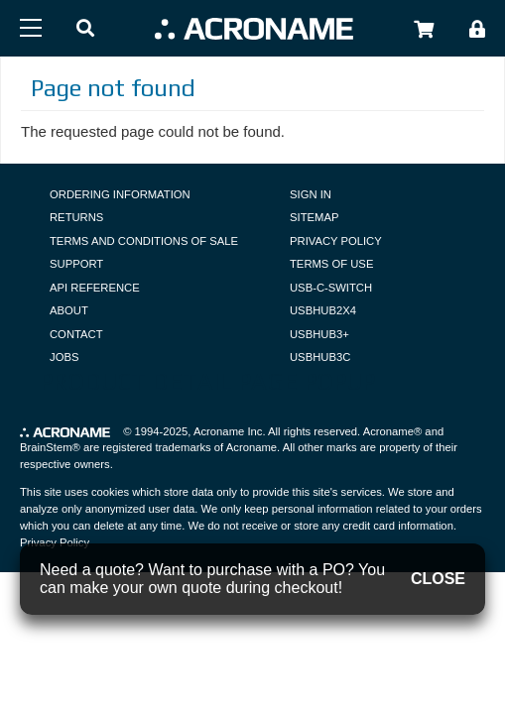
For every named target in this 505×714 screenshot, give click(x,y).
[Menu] (31, 28)
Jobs (64, 357)
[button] (85, 29)
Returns (76, 217)
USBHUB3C (320, 357)
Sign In (310, 194)
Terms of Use (331, 264)
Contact (76, 334)
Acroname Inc (227, 431)
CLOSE (438, 578)
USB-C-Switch (331, 288)
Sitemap (314, 217)
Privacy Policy (336, 241)
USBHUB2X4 (323, 310)
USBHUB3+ (319, 334)
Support (76, 264)
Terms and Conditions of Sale (144, 241)
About (69, 310)
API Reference (95, 288)
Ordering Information (120, 194)
